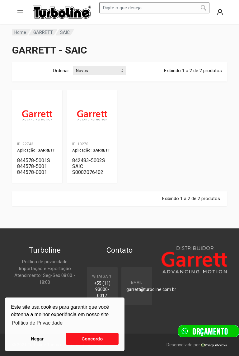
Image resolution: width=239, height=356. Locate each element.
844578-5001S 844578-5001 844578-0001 (33, 166)
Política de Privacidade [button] (37, 323)
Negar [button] (37, 338)
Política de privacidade (45, 262)
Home (20, 32)
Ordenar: (61, 70)
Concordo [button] (92, 338)
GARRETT (43, 32)
